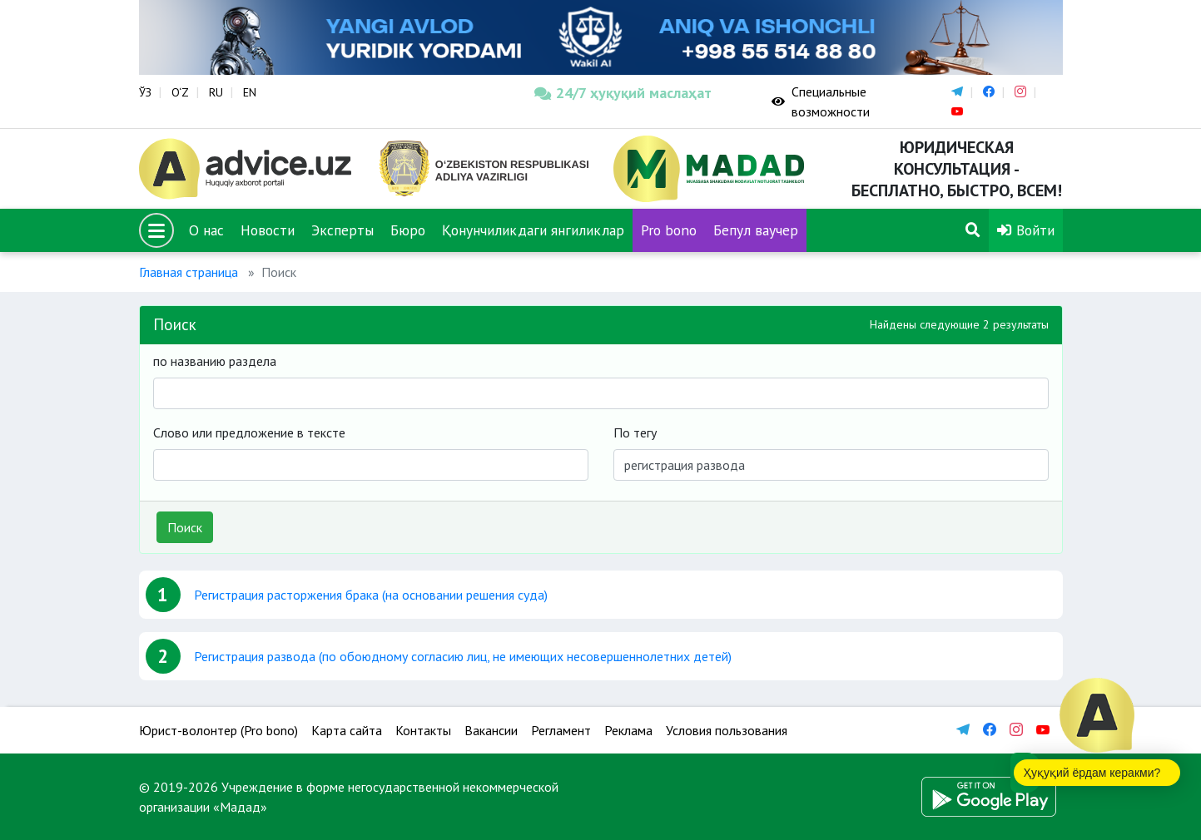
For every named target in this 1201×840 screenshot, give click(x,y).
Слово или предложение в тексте (249, 432)
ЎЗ (145, 92)
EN (249, 92)
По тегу (635, 432)
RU (216, 92)
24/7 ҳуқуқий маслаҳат (623, 92)
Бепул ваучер (755, 230)
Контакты (423, 730)
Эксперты (342, 230)
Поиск (184, 527)
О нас (206, 230)
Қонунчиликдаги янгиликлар (533, 230)
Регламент (561, 730)
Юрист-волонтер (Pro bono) (218, 730)
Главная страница (188, 272)
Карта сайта (346, 730)
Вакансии (491, 730)
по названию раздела (214, 361)
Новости (268, 230)
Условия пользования (726, 730)
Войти (1026, 230)
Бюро (407, 230)
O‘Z (180, 92)
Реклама (628, 730)
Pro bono (669, 230)
